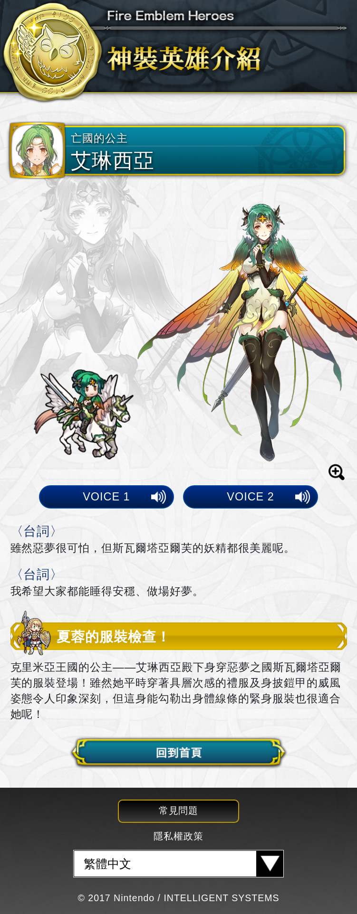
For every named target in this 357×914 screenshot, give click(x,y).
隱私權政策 (178, 836)
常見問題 (179, 810)
